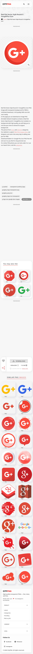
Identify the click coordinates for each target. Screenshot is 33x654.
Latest (6, 610)
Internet (19, 130)
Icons (12, 130)
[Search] (24, 4)
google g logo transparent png (10, 190)
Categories (7, 613)
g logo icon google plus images (11, 199)
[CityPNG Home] (7, 4)
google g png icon (7, 193)
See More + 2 (26, 199)
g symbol (4, 186)
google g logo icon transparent (10, 196)
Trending (6, 615)
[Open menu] (28, 4)
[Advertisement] (16, 31)
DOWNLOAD (19, 361)
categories (19, 145)
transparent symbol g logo (17, 186)
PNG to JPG (7, 618)
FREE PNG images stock (21, 132)
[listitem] (7, 642)
